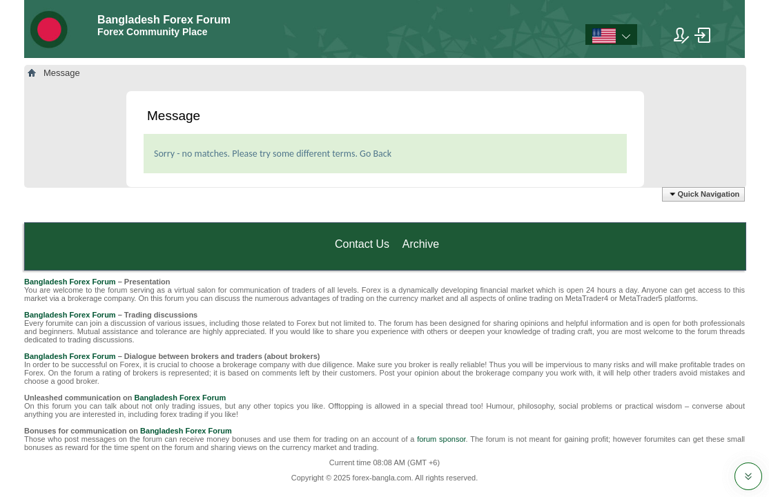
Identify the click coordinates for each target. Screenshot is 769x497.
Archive (420, 244)
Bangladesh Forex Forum (70, 281)
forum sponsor (441, 439)
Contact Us (362, 244)
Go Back (375, 153)
